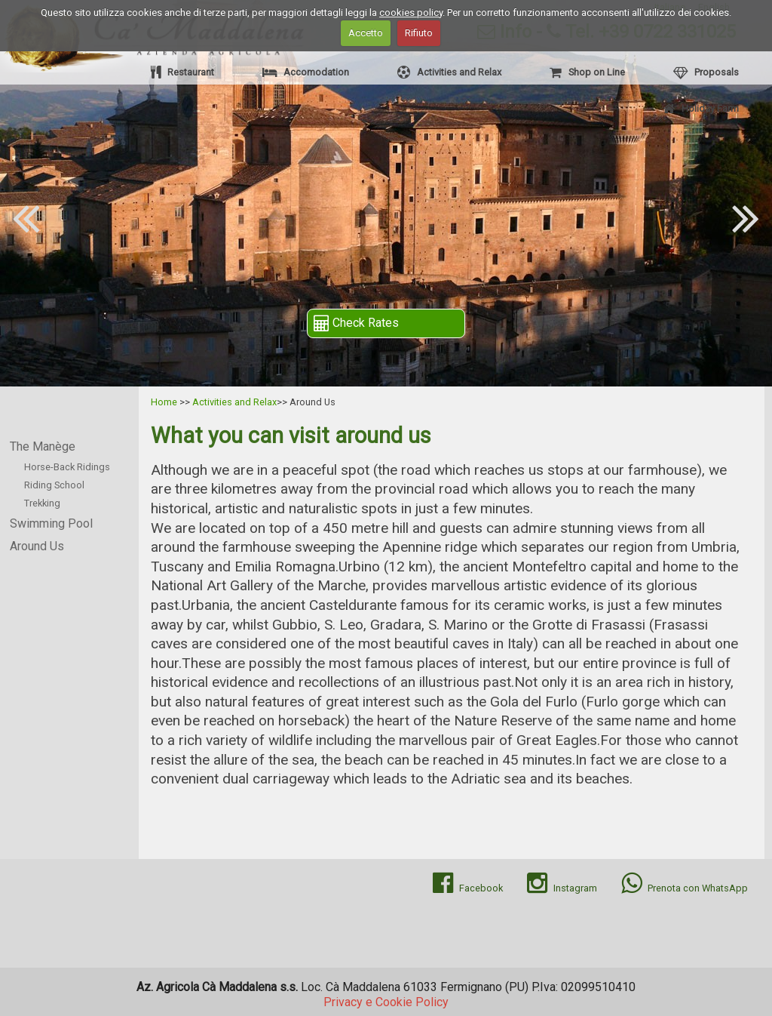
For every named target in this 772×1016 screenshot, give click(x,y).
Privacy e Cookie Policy (386, 1002)
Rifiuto (419, 32)
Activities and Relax (449, 72)
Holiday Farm (701, 108)
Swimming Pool (51, 523)
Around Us (37, 546)
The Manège (42, 446)
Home (164, 402)
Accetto (365, 32)
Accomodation (305, 72)
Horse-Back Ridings (67, 467)
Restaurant (182, 72)
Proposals (706, 72)
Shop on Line (587, 72)
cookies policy (411, 12)
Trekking (42, 503)
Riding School (54, 485)
